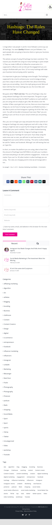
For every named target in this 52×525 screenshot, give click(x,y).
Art (5, 293)
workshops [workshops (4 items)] (19, 497)
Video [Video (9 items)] (45, 493)
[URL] (26, 220)
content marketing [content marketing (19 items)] (22, 473)
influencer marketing (11, 351)
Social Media (33, 167)
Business (21, 167)
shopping (7, 410)
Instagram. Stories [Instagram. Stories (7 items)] (9, 483)
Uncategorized (9, 441)
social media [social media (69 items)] (36, 487)
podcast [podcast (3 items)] (14, 487)
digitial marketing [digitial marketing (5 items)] (9, 477)
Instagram (7, 360)
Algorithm (7, 288)
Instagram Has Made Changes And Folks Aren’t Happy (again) (28, 249)
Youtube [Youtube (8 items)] (27, 497)
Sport (6, 419)
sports (6, 428)
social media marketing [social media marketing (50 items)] (28, 490)
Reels (5, 405)
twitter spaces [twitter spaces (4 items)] (37, 493)
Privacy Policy (19, 511)
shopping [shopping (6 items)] (27, 487)
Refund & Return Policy (30, 511)
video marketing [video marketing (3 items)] (9, 497)
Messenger (7, 374)
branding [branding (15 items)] (32, 467)
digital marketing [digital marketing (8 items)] (42, 473)
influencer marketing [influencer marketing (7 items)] (18, 480)
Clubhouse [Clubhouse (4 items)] (14, 470)
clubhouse (7, 315)
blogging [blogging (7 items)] (24, 467)
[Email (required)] (26, 215)
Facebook (7, 347)
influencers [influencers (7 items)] (30, 480)
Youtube (7, 455)
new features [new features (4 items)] (37, 483)
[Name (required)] (26, 209)
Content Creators (10, 324)
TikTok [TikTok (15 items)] (12, 493)
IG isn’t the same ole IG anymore (21, 268)
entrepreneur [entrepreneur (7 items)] (31, 477)
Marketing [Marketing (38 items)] (28, 483)
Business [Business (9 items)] (40, 467)
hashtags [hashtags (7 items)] (6, 480)
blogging (7, 302)
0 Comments (42, 167)
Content (6, 320)
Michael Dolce (26, 509)
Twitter (6, 437)
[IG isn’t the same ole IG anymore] (6, 269)
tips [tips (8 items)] (17, 493)
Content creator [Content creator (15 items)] (40, 470)
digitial (6, 333)
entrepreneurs (9, 342)
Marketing (27, 167)
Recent (14, 243)
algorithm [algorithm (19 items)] (11, 467)
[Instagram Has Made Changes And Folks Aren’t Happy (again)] (6, 249)
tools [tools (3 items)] (22, 493)
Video (6, 446)
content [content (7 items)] (30, 470)
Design (6, 329)
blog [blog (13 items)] (18, 467)
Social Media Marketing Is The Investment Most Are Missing (27, 259)
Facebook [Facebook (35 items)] (40, 477)
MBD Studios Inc (42, 507)
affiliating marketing (11, 284)
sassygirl (6, 167)
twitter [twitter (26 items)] (28, 493)
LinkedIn (7, 365)
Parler (6, 383)
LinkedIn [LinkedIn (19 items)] (19, 483)
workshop (7, 450)
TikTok (6, 432)
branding (7, 306)
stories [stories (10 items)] (6, 493)
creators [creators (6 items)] (32, 473)
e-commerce (8, 338)
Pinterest (7, 396)
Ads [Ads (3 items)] (5, 467)
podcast (6, 401)
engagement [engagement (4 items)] (20, 477)
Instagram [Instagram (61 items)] (39, 480)
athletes (6, 297)
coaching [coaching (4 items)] (23, 470)
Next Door (7, 378)
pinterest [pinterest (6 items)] (6, 487)
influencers (7, 356)
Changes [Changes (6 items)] (6, 470)
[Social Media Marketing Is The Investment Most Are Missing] (6, 259)
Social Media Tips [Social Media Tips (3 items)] (43, 490)
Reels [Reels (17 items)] (20, 487)
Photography (8, 387)
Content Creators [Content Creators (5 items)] (9, 473)
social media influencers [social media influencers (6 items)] (11, 490)
